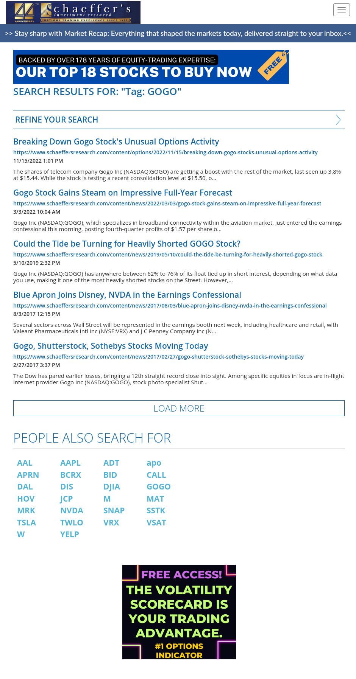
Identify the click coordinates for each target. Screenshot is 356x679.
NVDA (71, 510)
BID (110, 474)
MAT (155, 498)
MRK (26, 510)
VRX (111, 522)
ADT (111, 462)
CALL (156, 474)
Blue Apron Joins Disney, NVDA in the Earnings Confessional (127, 294)
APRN (28, 474)
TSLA (26, 522)
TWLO (71, 522)
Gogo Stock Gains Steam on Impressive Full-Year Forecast (122, 192)
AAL (25, 462)
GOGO (159, 486)
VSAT (156, 522)
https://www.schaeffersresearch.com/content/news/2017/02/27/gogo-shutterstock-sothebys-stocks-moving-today (158, 356)
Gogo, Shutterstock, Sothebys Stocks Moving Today (110, 345)
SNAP (114, 510)
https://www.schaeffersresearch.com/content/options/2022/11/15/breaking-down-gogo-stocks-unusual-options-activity (165, 152)
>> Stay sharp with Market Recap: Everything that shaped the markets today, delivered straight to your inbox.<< (178, 33)
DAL (25, 486)
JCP (66, 498)
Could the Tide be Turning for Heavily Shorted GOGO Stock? (126, 243)
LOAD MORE (179, 408)
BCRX (70, 474)
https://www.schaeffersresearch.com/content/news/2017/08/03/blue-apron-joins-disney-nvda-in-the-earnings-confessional (170, 305)
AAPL (70, 462)
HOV (25, 498)
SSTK (156, 510)
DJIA (111, 486)
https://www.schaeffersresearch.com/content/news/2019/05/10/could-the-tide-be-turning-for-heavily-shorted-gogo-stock (167, 254)
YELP (69, 534)
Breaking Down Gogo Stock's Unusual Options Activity (116, 141)
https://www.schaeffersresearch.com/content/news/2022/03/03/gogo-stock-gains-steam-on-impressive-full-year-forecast (167, 203)
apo (154, 462)
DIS (66, 486)
